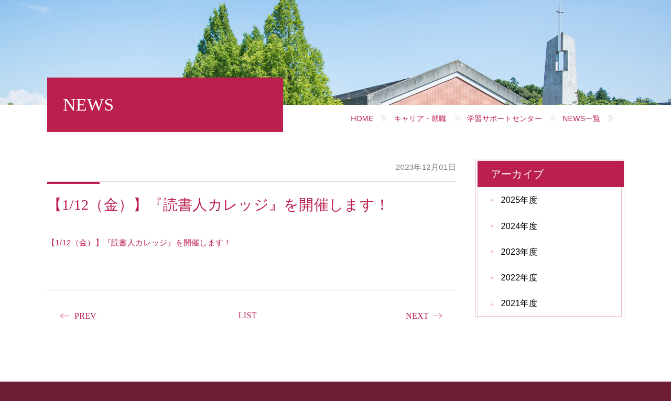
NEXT (417, 315)
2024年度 (519, 226)
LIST (248, 315)
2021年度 (519, 303)
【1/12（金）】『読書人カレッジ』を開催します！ (139, 242)
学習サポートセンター (504, 118)
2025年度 (519, 200)
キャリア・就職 (420, 118)
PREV (85, 315)
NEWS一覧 (581, 118)
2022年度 (519, 277)
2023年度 (519, 251)
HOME (362, 118)
